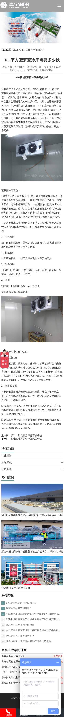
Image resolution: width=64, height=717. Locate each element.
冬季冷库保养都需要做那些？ (21, 603)
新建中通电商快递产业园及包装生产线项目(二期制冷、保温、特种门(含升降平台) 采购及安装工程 (32, 551)
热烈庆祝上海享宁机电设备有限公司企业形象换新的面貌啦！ (34, 630)
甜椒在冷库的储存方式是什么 (26, 438)
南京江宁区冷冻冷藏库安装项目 (18, 667)
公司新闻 (6, 469)
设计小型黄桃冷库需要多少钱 (26, 435)
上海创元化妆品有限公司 (14, 661)
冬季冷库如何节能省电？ (19, 608)
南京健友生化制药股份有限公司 (18, 677)
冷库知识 (37, 49)
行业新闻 (6, 455)
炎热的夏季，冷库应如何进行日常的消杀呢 (28, 641)
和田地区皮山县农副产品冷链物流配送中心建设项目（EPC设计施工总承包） (32, 515)
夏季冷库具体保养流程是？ (20, 636)
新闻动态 (25, 49)
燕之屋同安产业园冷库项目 (15, 588)
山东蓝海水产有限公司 (13, 656)
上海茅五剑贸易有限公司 (14, 683)
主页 (15, 49)
